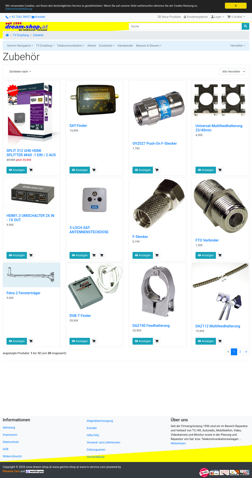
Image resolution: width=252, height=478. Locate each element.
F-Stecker (140, 237)
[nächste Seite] (246, 351)
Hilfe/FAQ (93, 435)
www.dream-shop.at (39, 467)
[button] (236, 17)
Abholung (9, 427)
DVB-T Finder (80, 316)
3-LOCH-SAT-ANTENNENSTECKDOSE (88, 230)
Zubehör (38, 35)
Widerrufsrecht (12, 456)
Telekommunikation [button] (69, 45)
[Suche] (185, 26)
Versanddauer (96, 457)
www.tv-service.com (92, 467)
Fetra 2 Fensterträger (23, 293)
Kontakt (40, 17)
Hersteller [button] (236, 45)
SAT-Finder (78, 125)
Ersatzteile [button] (105, 45)
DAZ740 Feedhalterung (151, 325)
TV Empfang (21, 35)
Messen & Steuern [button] (147, 45)
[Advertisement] (111, 389)
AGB (5, 449)
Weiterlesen (178, 443)
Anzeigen (17, 170)
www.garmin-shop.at (65, 467)
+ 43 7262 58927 (18, 17)
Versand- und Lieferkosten (103, 442)
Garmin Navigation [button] (19, 45)
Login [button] (216, 17)
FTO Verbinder (207, 240)
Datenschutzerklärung (19, 9)
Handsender (125, 45)
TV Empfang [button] (44, 45)
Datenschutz (11, 442)
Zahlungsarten (96, 449)
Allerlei (91, 45)
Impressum (10, 434)
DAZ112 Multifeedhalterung (217, 326)
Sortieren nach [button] (19, 71)
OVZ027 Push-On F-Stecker (154, 143)
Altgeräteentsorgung (100, 421)
